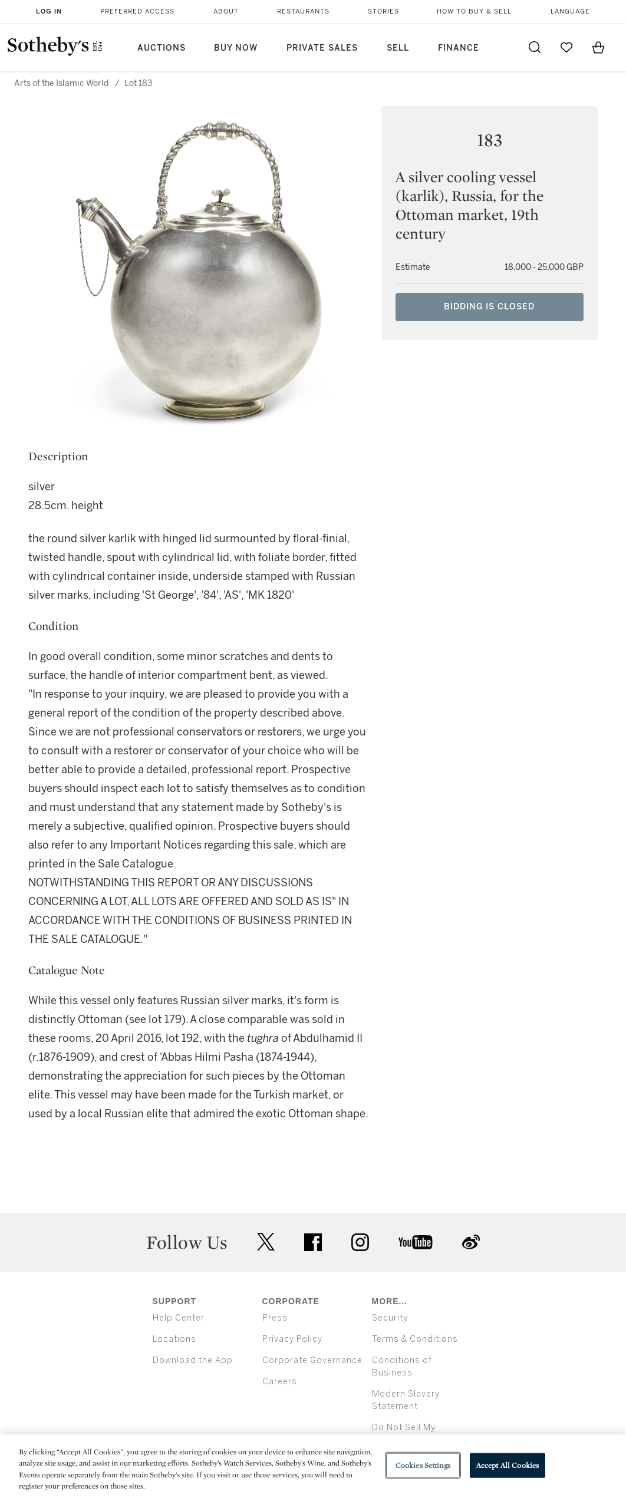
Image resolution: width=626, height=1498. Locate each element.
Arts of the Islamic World (61, 83)
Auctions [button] (161, 48)
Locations (174, 1339)
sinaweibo (471, 1242)
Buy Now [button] (236, 48)
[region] (313, 1466)
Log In (49, 11)
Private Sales (322, 48)
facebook (313, 1242)
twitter (266, 1242)
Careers (279, 1382)
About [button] (226, 11)
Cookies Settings (423, 1465)
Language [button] (570, 11)
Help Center (179, 1318)
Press (275, 1318)
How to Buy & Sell (474, 11)
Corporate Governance (312, 1360)
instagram (360, 1242)
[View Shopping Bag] (598, 47)
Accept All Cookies (507, 1465)
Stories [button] (383, 11)
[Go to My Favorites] (566, 47)
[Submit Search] (535, 47)
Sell (398, 48)
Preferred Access (137, 11)
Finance (458, 48)
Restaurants (303, 11)
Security (390, 1318)
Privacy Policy (292, 1339)
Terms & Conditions (415, 1339)
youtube (415, 1242)
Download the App (193, 1360)
